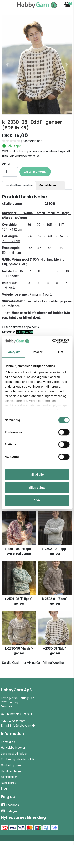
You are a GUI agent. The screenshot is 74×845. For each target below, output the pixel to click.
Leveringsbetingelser (14, 753)
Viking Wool (24, 332)
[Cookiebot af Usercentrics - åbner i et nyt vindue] (52, 341)
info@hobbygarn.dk (22, 725)
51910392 (18, 721)
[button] (7, 64)
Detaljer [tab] (37, 352)
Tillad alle (37, 474)
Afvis (37, 500)
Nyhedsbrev (8, 783)
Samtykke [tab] (13, 352)
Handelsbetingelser (13, 747)
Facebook (10, 805)
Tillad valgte (36, 487)
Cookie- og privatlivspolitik (17, 759)
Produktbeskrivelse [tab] (19, 185)
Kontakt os (8, 742)
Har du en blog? (11, 771)
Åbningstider (9, 777)
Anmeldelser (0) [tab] (50, 185)
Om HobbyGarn (11, 765)
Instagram (10, 811)
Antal (6, 163)
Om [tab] (60, 352)
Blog (4, 788)
